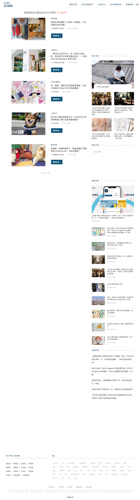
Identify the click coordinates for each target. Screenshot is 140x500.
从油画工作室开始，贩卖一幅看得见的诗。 (120, 325)
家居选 (8, 467)
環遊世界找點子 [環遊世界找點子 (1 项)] (75, 474)
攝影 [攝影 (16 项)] (54, 470)
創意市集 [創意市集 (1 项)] (117, 463)
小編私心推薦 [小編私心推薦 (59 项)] (95, 467)
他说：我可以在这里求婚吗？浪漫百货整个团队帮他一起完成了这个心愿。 (120, 298)
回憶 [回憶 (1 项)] (68, 467)
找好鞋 (31, 463)
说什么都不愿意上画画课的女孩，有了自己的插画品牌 (120, 338)
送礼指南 (17, 475)
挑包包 (8, 463)
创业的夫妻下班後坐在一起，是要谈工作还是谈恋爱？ (120, 257)
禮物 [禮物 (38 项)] (84, 474)
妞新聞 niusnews (58, 28)
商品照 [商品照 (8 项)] (61, 467)
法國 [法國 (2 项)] (129, 470)
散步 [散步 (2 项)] (75, 470)
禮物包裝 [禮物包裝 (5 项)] (91, 474)
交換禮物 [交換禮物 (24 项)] (92, 463)
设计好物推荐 (87, 4)
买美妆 (16, 471)
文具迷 (23, 467)
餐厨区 (16, 467)
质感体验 (129, 4)
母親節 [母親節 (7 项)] (114, 470)
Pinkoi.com (52, 487)
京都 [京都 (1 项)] (100, 463)
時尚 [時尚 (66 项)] (94, 470)
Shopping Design (59, 62)
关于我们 (61, 487)
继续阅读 (57, 36)
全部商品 (26, 475)
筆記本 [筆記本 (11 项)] (100, 474)
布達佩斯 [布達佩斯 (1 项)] (113, 467)
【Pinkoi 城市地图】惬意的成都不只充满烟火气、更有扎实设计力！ (123, 110)
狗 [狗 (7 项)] (60, 474)
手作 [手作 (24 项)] (129, 467)
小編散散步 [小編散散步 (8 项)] (85, 467)
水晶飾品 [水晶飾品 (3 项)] (122, 470)
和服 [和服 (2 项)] (125, 463)
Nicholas (56, 91)
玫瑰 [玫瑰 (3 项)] (65, 474)
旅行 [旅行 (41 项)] (82, 470)
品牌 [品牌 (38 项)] (54, 467)
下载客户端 (78, 487)
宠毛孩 (31, 471)
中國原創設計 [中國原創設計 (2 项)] (82, 463)
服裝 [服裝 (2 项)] (100, 470)
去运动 (8, 475)
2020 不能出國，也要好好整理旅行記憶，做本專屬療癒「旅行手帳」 (123, 136)
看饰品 (16, 463)
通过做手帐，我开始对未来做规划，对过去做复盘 (120, 312)
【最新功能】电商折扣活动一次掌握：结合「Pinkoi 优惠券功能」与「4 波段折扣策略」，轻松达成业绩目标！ (112, 217)
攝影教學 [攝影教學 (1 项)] (61, 470)
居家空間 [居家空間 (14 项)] (105, 467)
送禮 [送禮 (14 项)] (69, 478)
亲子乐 (23, 471)
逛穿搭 (23, 463)
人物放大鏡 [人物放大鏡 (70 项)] (108, 463)
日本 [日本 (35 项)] (88, 470)
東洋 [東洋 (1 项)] (107, 470)
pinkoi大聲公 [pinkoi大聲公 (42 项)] (71, 463)
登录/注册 (88, 487)
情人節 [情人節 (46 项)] (122, 467)
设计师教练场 (115, 4)
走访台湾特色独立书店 (114, 284)
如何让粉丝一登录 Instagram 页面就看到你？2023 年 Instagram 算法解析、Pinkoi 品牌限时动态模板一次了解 (120, 230)
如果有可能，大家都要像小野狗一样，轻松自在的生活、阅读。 (120, 244)
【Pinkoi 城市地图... (103, 87)
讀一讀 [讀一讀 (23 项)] (55, 478)
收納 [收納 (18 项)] (69, 470)
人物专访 (101, 4)
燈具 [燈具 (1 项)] (54, 474)
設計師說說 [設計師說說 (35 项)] (125, 474)
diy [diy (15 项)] (63, 463)
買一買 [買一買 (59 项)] (62, 478)
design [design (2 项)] (55, 463)
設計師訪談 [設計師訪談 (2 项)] (115, 474)
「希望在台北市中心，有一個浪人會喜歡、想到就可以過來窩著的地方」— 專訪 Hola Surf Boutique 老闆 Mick (69, 56)
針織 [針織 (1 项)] (75, 478)
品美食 (8, 471)
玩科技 (31, 467)
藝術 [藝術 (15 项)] (106, 474)
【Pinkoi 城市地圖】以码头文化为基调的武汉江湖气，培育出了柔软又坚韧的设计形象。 (101, 111)
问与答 (70, 487)
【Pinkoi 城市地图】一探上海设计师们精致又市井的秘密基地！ (101, 136)
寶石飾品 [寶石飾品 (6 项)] (75, 467)
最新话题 (73, 4)
